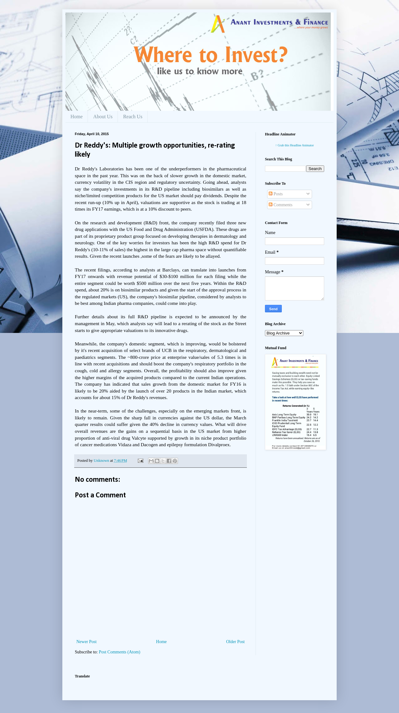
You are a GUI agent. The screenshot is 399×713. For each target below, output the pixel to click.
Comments (280, 205)
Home (76, 116)
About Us (103, 116)
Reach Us (132, 116)
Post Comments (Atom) (119, 652)
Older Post (235, 641)
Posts (276, 194)
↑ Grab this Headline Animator (294, 145)
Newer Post (86, 641)
